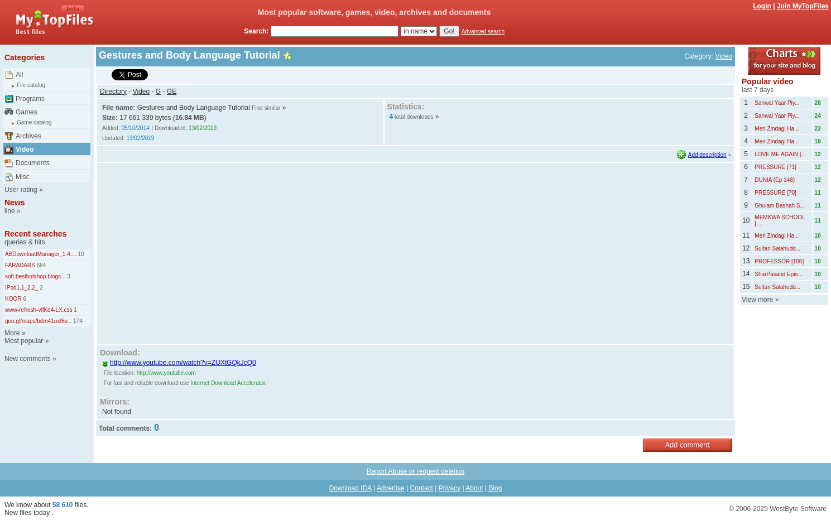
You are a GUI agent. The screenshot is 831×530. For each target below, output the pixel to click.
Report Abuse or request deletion (415, 471)
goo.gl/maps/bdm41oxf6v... (38, 321)
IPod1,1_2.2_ (22, 288)
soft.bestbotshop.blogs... (35, 276)
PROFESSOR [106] (779, 261)
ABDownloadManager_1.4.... (40, 254)
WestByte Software (798, 509)
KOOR (13, 299)
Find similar (266, 108)
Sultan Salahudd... (777, 248)
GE (171, 91)
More (12, 333)
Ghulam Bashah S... (780, 206)
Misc (23, 177)
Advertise (391, 488)
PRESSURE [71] (775, 167)
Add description (707, 155)
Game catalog (34, 122)
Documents (33, 163)
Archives (28, 136)
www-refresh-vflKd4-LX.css (39, 310)
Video (24, 149)
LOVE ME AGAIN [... (780, 154)
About (474, 488)
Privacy (449, 488)
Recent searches (35, 233)
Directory (113, 91)
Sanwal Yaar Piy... (777, 103)
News (14, 202)
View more (757, 299)
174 (76, 321)
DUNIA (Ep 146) (775, 180)
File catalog (31, 85)
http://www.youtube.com (166, 373)
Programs (30, 99)
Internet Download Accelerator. (228, 383)
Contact (421, 488)
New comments (27, 359)
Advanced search (483, 31)
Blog (495, 488)
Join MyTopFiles (803, 6)
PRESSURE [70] (775, 193)
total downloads (414, 117)
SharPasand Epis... (779, 274)
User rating (20, 190)
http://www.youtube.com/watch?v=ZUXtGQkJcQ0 (179, 363)
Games (26, 112)
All (19, 75)
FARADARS (20, 265)
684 (40, 265)
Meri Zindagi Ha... (777, 129)
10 (80, 254)
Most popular (23, 341)
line (9, 211)
